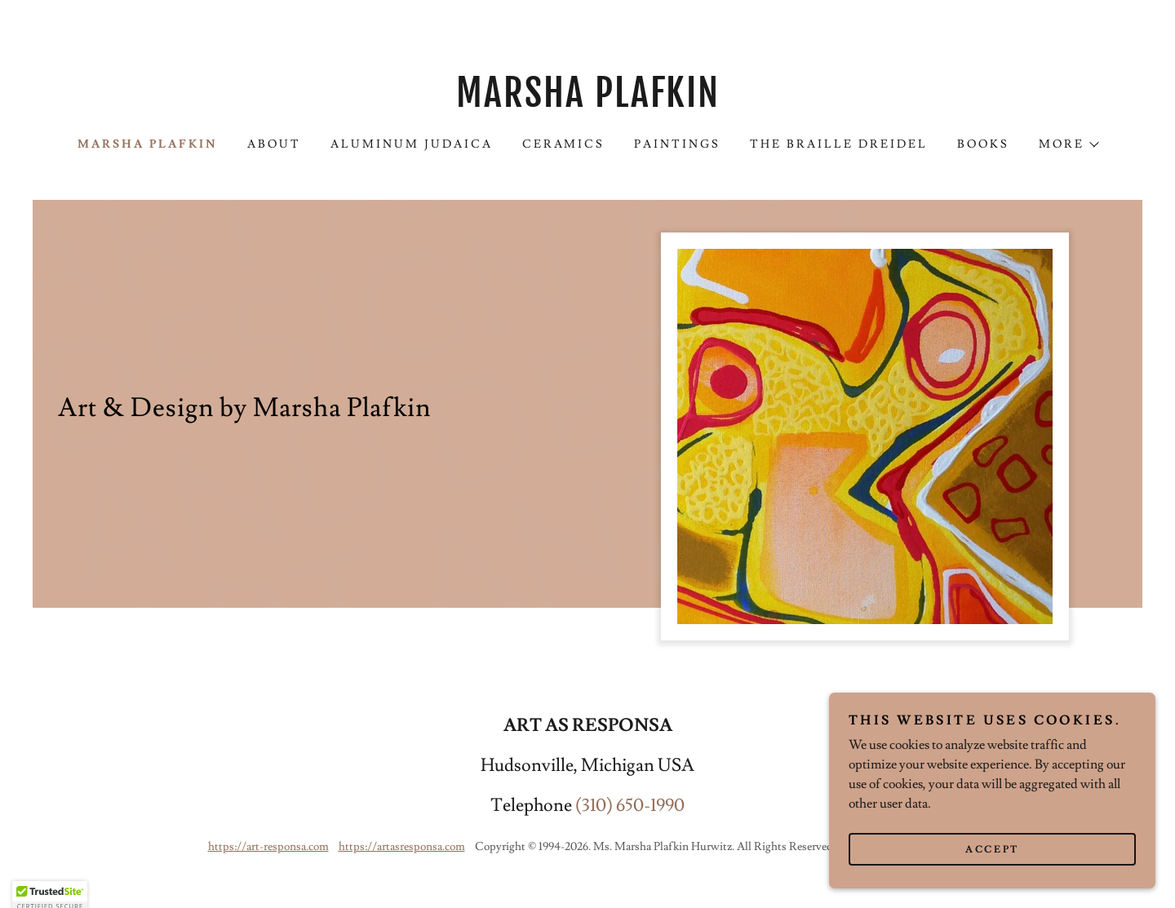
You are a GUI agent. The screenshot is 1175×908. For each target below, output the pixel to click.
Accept (991, 872)
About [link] (274, 144)
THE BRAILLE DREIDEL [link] (839, 144)
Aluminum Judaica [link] (411, 144)
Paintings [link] (677, 144)
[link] (587, 103)
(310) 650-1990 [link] (630, 805)
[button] (1068, 144)
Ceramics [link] (563, 144)
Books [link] (983, 144)
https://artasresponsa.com (402, 846)
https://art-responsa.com (268, 846)
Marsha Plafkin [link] (148, 144)
